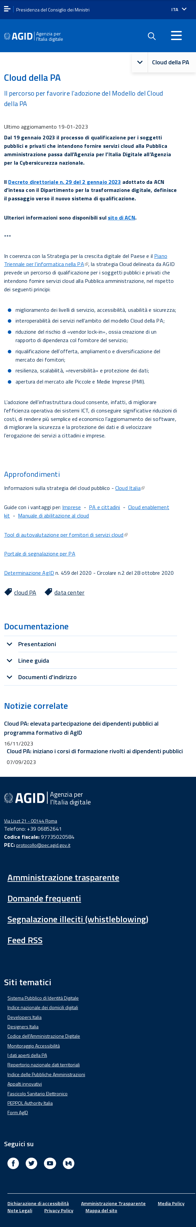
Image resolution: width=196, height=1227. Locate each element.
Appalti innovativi (24, 1083)
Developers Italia (24, 1017)
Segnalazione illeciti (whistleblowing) (77, 919)
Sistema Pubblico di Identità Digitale (43, 997)
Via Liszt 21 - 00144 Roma (30, 820)
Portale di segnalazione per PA (39, 554)
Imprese (71, 507)
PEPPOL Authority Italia (30, 1102)
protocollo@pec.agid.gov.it (43, 845)
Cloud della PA (160, 62)
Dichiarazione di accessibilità (38, 1203)
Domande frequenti (44, 898)
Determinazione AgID (29, 573)
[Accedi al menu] (176, 35)
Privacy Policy (58, 1210)
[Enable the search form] (151, 36)
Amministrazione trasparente (63, 877)
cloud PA (25, 592)
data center (69, 592)
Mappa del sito (101, 1210)
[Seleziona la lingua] (179, 9)
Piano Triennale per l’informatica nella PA (85, 260)
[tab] (90, 644)
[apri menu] (7, 9)
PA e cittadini (104, 507)
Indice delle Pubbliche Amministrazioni (46, 1074)
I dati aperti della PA (27, 1055)
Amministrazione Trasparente (113, 1203)
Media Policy (171, 1203)
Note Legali (19, 1210)
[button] (140, 62)
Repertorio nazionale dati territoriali (43, 1064)
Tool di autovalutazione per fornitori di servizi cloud (66, 535)
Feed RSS (25, 940)
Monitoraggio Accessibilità (33, 1045)
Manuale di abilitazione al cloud (53, 515)
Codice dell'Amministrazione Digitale (43, 1035)
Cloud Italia (130, 488)
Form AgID (17, 1112)
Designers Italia (23, 1026)
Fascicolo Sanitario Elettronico (37, 1093)
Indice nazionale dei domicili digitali (42, 1007)
